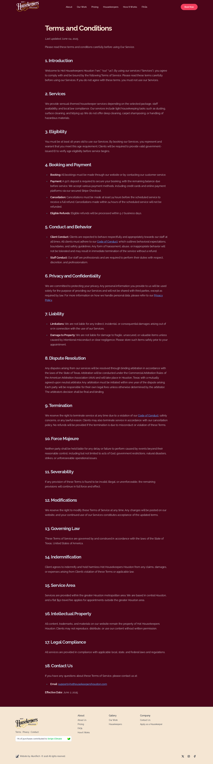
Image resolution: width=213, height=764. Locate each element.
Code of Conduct (107, 241)
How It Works (130, 7)
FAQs (144, 7)
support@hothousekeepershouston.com (82, 684)
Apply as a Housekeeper (151, 724)
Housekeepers (110, 7)
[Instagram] (189, 756)
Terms (18, 732)
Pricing (94, 7)
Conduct (35, 732)
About (69, 7)
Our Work (82, 7)
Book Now (189, 7)
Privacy (26, 732)
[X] (183, 756)
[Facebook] (195, 756)
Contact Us (145, 720)
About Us (82, 720)
